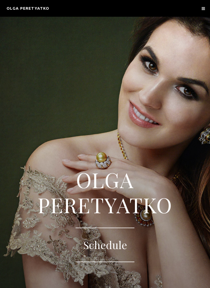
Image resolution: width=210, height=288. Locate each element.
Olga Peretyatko (28, 8)
